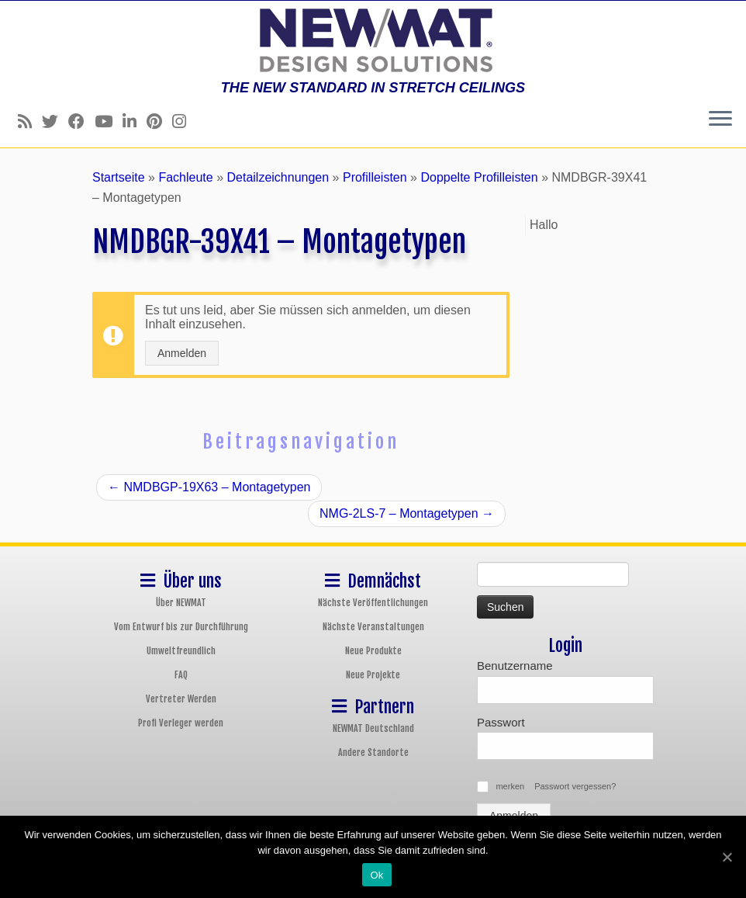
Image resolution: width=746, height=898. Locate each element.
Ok (376, 875)
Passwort (501, 722)
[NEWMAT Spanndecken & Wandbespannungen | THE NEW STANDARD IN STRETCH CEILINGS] (373, 40)
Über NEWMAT (181, 602)
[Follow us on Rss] (30, 121)
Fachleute (185, 177)
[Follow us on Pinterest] (159, 121)
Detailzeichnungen (277, 177)
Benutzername (515, 665)
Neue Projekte (373, 675)
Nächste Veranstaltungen (373, 627)
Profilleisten (375, 177)
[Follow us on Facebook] (81, 121)
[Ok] (726, 857)
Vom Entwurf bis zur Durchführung (181, 627)
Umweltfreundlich (181, 651)
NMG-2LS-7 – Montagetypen (406, 513)
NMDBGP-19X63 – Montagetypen (209, 487)
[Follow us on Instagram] (184, 121)
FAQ (181, 675)
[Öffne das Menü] (720, 119)
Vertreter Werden (181, 699)
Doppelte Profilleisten (478, 177)
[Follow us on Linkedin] (135, 121)
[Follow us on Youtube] (109, 121)
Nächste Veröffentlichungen (373, 602)
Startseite (118, 177)
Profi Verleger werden (180, 723)
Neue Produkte (373, 651)
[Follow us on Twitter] (55, 121)
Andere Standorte (373, 752)
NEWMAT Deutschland (373, 728)
